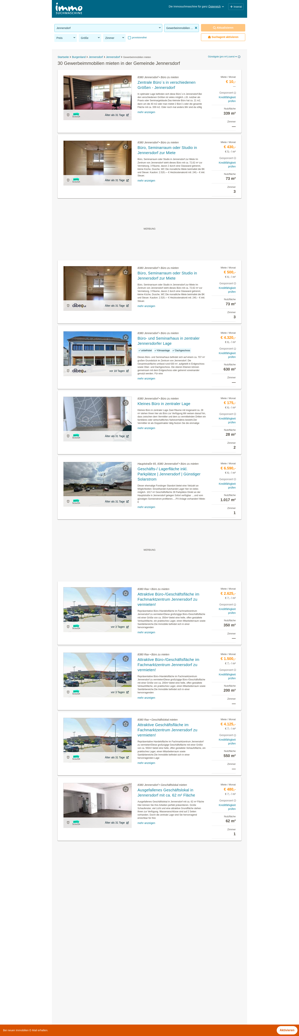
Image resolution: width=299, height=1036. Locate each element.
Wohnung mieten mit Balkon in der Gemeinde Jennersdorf (94, 991)
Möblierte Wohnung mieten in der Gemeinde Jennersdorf (93, 982)
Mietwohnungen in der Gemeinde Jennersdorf (86, 965)
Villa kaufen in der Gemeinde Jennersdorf (83, 999)
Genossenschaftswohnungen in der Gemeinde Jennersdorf (94, 974)
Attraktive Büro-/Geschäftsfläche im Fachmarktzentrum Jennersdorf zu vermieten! (168, 599)
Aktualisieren (223, 27)
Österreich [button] (216, 6)
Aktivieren (287, 1030)
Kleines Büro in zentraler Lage (163, 404)
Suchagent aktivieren (223, 37)
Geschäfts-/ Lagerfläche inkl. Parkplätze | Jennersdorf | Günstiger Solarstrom (168, 474)
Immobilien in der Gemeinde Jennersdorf (82, 957)
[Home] (69, 9)
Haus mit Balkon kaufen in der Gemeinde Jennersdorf (91, 1007)
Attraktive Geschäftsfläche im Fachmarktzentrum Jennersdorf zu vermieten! (167, 730)
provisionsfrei (139, 37)
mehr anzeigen (146, 112)
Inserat (236, 6)
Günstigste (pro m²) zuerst (223, 56)
